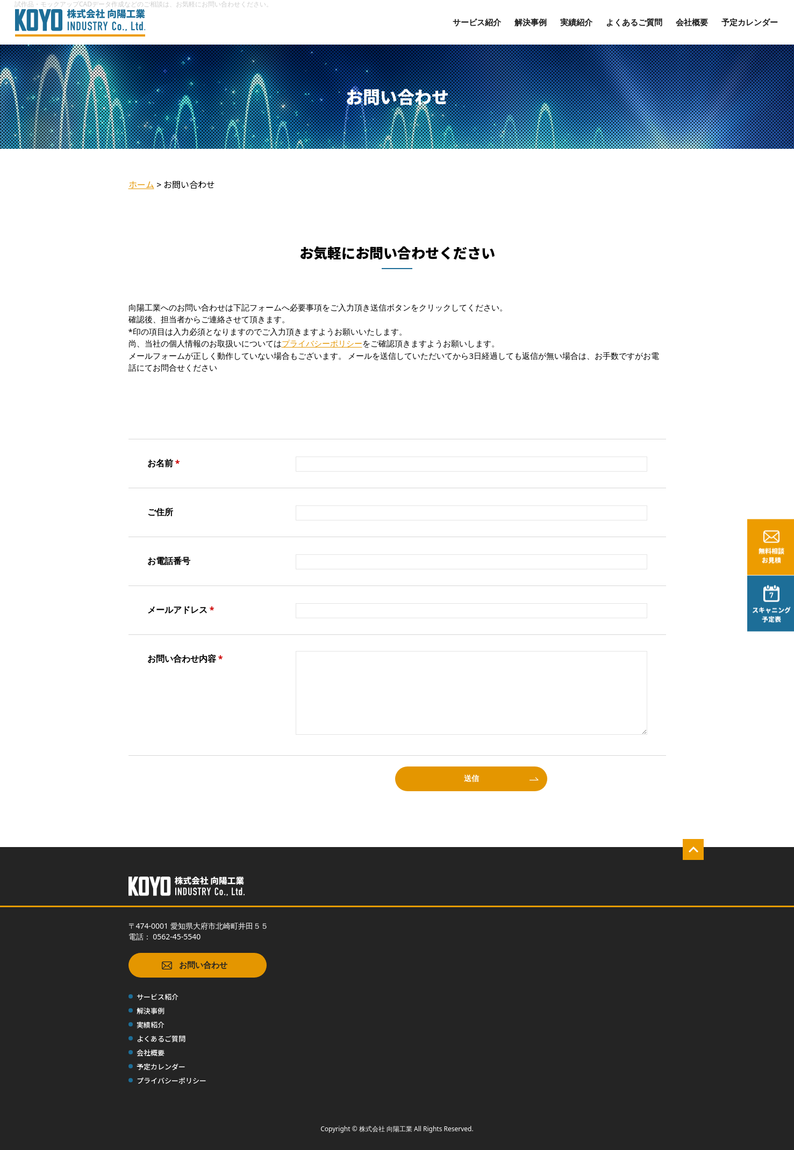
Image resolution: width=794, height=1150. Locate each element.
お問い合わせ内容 (185, 658)
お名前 (163, 463)
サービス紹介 (477, 22)
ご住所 (160, 512)
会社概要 (692, 22)
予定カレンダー (749, 22)
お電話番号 (168, 561)
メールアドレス (180, 610)
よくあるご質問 (634, 22)
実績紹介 (576, 22)
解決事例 (530, 22)
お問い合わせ (194, 965)
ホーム (141, 184)
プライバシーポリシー (322, 343)
